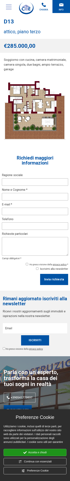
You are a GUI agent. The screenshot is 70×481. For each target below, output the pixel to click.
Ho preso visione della (24, 349)
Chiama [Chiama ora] (44, 7)
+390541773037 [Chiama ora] (19, 397)
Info (61, 7)
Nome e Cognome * (14, 190)
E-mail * (7, 204)
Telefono (7, 219)
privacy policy (60, 264)
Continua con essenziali (35, 461)
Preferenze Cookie (35, 470)
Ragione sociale (12, 175)
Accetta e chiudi (35, 452)
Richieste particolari (15, 234)
